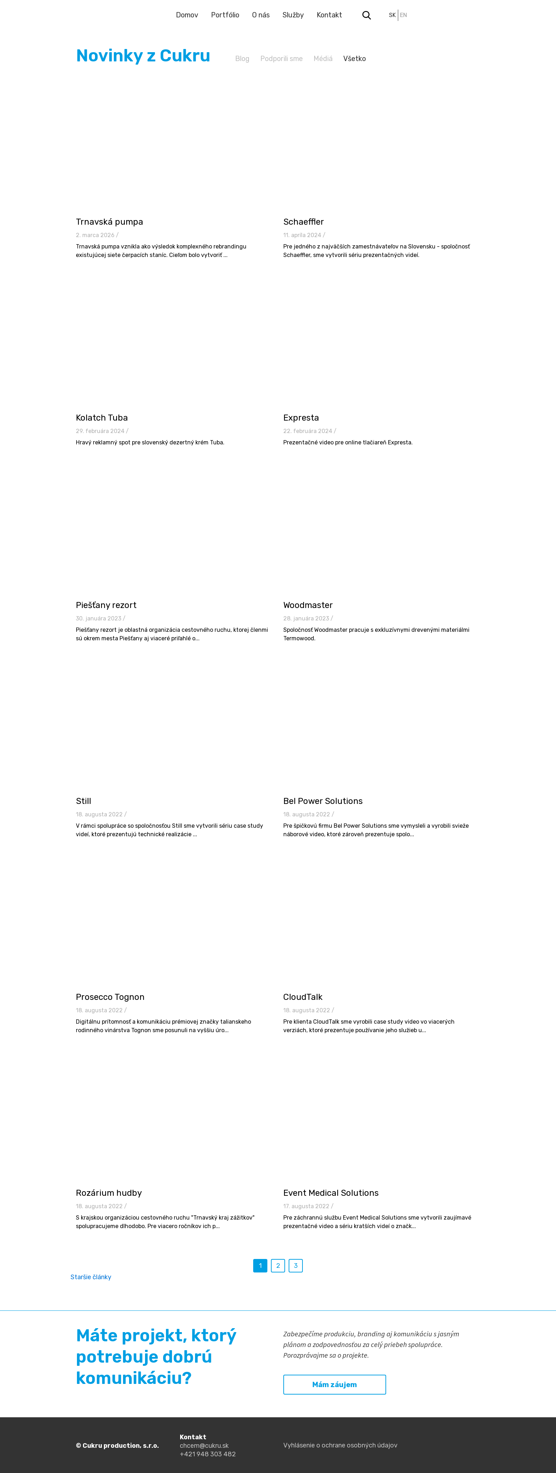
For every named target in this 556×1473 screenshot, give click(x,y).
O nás (261, 15)
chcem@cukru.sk (204, 1446)
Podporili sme (281, 58)
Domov (187, 15)
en (403, 15)
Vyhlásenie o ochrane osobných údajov (340, 1445)
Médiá (323, 58)
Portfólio (225, 15)
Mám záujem (334, 1384)
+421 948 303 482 (208, 1454)
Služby (293, 15)
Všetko (354, 58)
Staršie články (91, 1277)
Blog (242, 58)
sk (392, 15)
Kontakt (329, 15)
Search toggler (366, 15)
